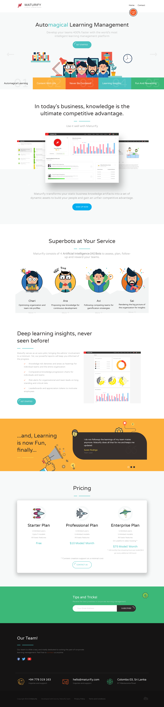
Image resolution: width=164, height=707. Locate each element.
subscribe (128, 608)
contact (50, 652)
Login (133, 12)
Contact (141, 5)
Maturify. (34, 699)
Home (131, 5)
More (32, 313)
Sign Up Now (82, 207)
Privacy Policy (79, 699)
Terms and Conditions (97, 699)
